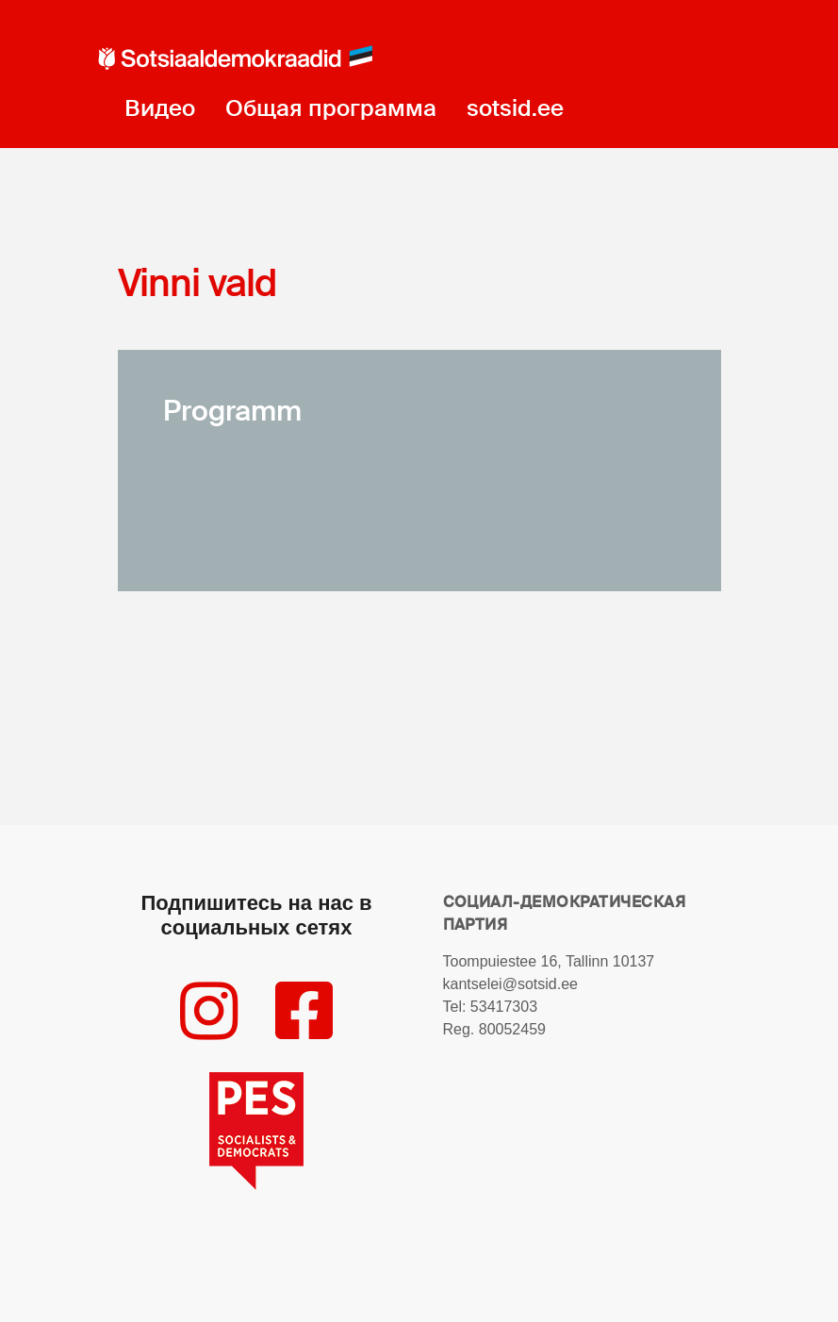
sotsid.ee (515, 108)
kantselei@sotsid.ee (510, 984)
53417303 (503, 1007)
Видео (159, 108)
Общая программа (330, 108)
